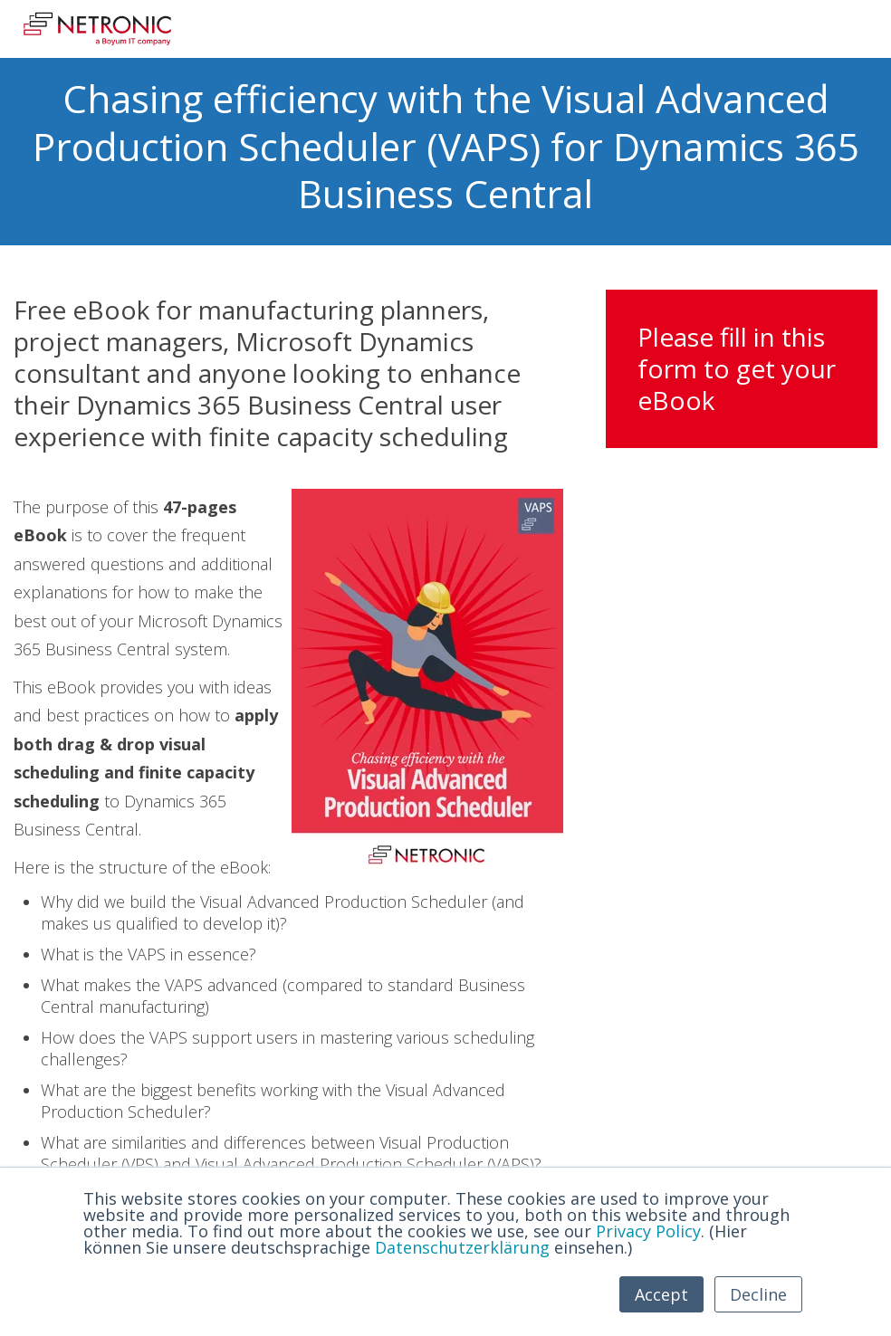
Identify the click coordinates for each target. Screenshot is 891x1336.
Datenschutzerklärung (462, 1247)
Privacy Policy (648, 1231)
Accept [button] (661, 1294)
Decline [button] (758, 1294)
